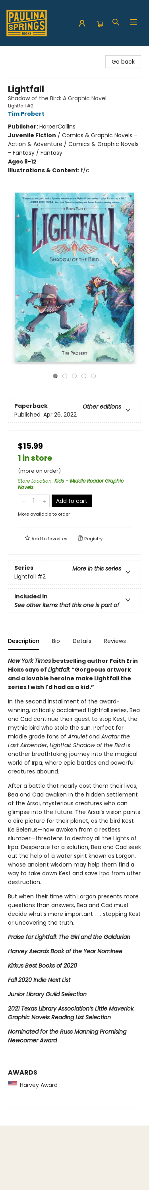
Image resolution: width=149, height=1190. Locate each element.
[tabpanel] (74, 882)
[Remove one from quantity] (23, 501)
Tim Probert (27, 114)
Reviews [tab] (115, 641)
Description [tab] (23, 641)
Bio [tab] (56, 641)
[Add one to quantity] (44, 501)
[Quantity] (33, 501)
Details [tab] (82, 641)
